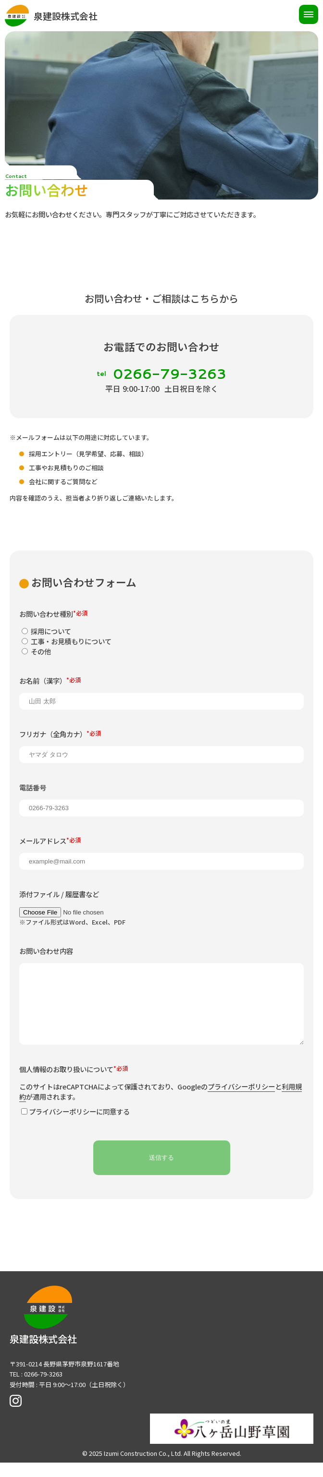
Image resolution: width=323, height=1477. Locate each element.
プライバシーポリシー (241, 1104)
